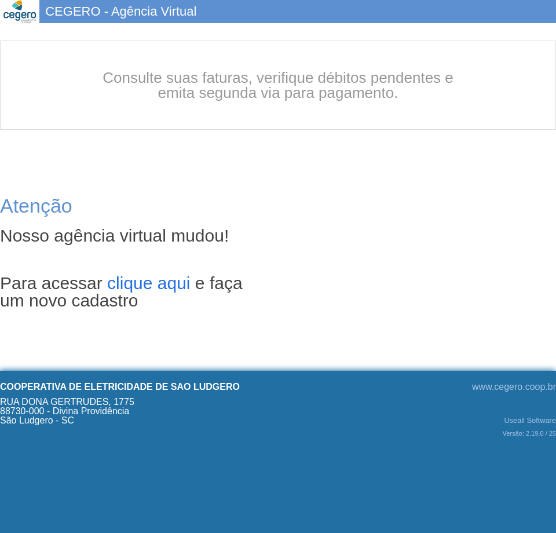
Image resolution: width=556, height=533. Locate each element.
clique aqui (148, 283)
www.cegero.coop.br (514, 387)
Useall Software (530, 421)
